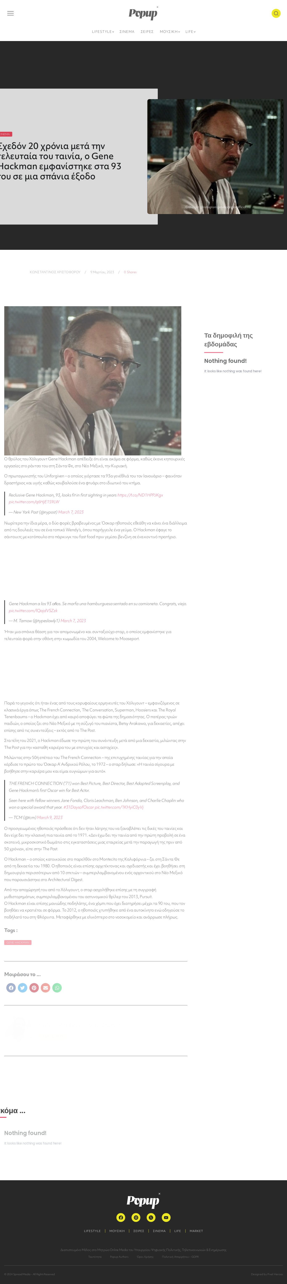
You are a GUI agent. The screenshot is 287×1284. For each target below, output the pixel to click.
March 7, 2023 (71, 512)
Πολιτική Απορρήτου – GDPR (180, 1257)
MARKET (196, 1231)
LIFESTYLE (92, 1231)
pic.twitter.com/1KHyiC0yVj (119, 807)
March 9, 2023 (49, 817)
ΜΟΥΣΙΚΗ (117, 1231)
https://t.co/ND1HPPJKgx (140, 495)
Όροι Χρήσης (145, 1257)
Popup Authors (119, 1257)
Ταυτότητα (95, 1257)
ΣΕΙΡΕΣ (138, 1231)
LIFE (177, 1231)
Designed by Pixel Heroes (267, 1274)
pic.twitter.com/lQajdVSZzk (33, 610)
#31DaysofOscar (78, 807)
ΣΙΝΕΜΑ (159, 1231)
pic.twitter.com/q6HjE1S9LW (34, 501)
